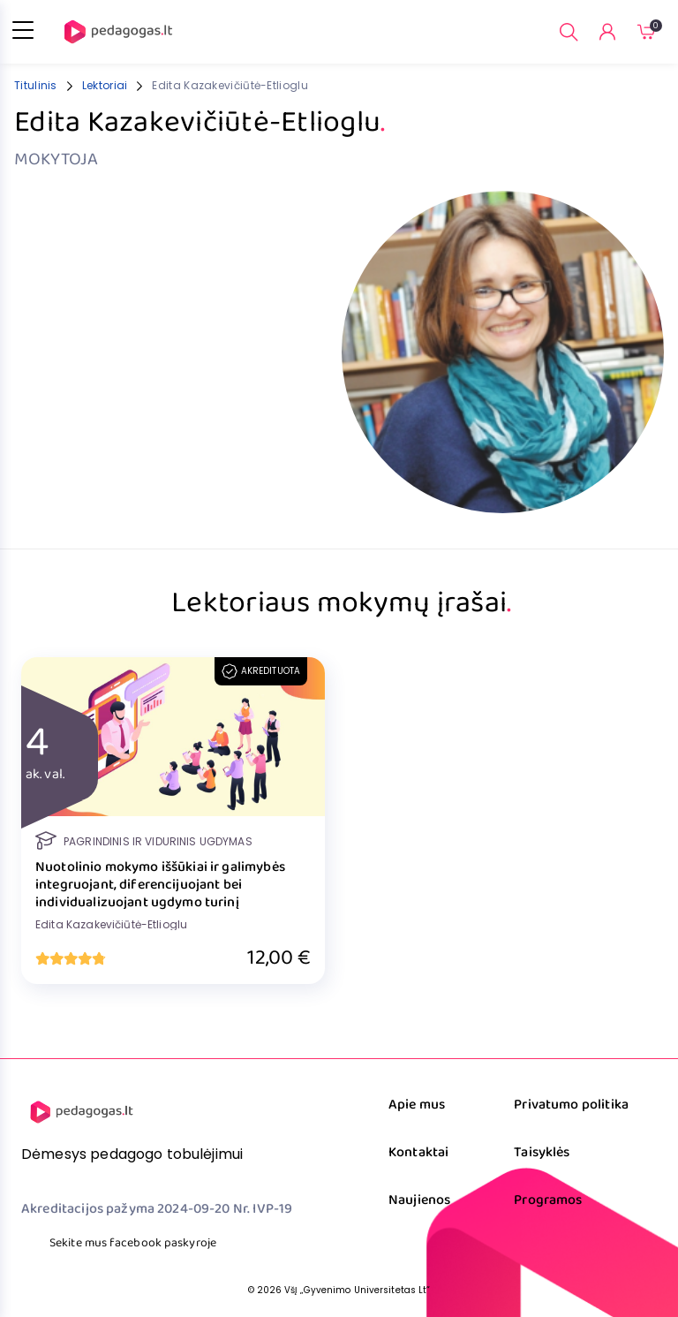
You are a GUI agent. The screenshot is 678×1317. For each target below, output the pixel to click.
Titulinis (35, 85)
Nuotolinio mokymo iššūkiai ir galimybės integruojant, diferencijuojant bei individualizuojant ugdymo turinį (160, 885)
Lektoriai (105, 85)
